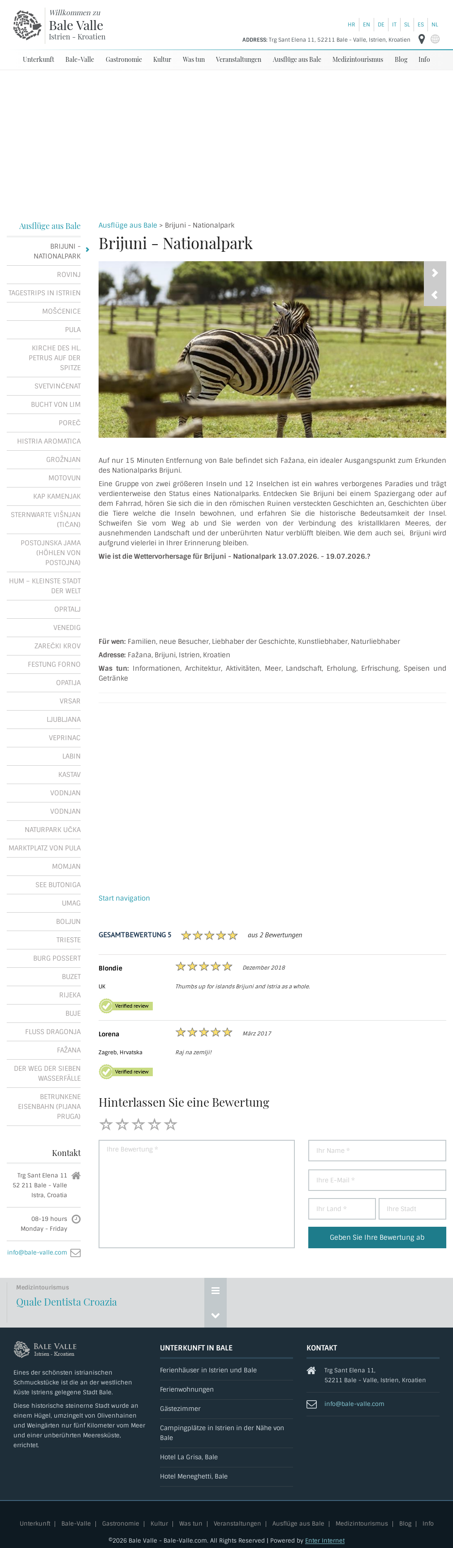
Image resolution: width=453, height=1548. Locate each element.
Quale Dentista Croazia (66, 1301)
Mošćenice (61, 311)
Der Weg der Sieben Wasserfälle (47, 1073)
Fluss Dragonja (53, 1031)
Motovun (64, 478)
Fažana (69, 1050)
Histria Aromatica (49, 441)
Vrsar (70, 701)
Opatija (68, 682)
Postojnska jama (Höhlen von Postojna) (51, 553)
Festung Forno (54, 664)
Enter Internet (325, 1540)
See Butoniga (58, 884)
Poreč (70, 422)
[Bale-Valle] (27, 25)
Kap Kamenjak (57, 496)
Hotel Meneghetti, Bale (194, 1476)
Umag (71, 903)
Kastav (69, 774)
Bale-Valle (79, 59)
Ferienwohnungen (187, 1389)
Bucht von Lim (56, 404)
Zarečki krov (58, 646)
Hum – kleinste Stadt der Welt (45, 586)
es (421, 24)
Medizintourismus (357, 59)
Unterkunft (38, 59)
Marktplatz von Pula (45, 848)
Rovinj (69, 274)
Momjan (66, 866)
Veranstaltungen (238, 59)
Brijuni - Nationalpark (57, 251)
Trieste (68, 940)
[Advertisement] (227, 137)
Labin (71, 756)
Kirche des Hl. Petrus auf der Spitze (55, 358)
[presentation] (435, 295)
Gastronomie (124, 59)
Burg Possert (57, 958)
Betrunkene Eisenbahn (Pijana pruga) (49, 1106)
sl (407, 24)
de (381, 24)
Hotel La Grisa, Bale (189, 1457)
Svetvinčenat (58, 386)
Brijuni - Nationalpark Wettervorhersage (272, 598)
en (366, 24)
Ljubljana (64, 719)
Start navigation (124, 898)
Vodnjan (65, 793)
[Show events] (215, 1290)
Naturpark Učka (53, 829)
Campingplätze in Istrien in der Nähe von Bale (222, 1433)
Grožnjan (63, 459)
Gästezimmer (180, 1409)
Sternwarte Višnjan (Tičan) (46, 519)
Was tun (194, 59)
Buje (73, 1013)
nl (434, 24)
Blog (401, 59)
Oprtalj (67, 609)
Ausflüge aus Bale (297, 59)
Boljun (68, 921)
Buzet (71, 976)
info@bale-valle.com (37, 1252)
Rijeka (70, 995)
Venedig (67, 627)
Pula (73, 329)
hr (351, 24)
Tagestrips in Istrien (45, 293)
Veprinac (65, 737)
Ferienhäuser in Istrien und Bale (208, 1370)
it (394, 24)
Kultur (162, 59)
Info (424, 59)
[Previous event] (215, 1315)
